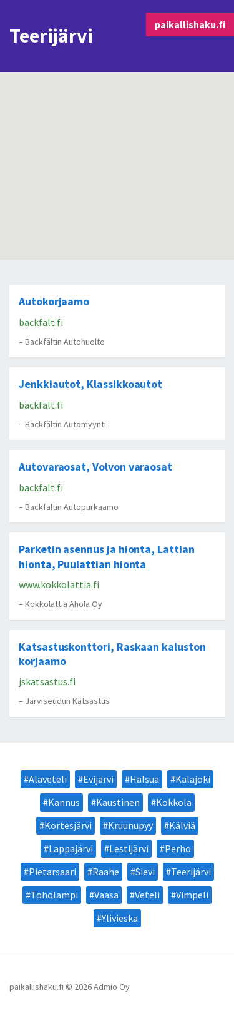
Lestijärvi (129, 848)
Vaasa (106, 894)
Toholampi (54, 894)
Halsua (144, 779)
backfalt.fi (41, 322)
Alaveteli (48, 779)
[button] (120, 130)
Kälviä (182, 825)
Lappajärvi (71, 848)
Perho (178, 848)
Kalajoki (192, 779)
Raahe (105, 871)
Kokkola (174, 802)
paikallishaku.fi (190, 24)
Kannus (64, 802)
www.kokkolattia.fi (59, 584)
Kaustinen (118, 802)
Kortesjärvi (68, 825)
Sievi (145, 871)
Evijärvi (98, 779)
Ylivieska (120, 918)
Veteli (147, 894)
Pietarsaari (52, 871)
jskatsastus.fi (47, 681)
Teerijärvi (191, 871)
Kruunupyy (130, 825)
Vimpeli (192, 894)
